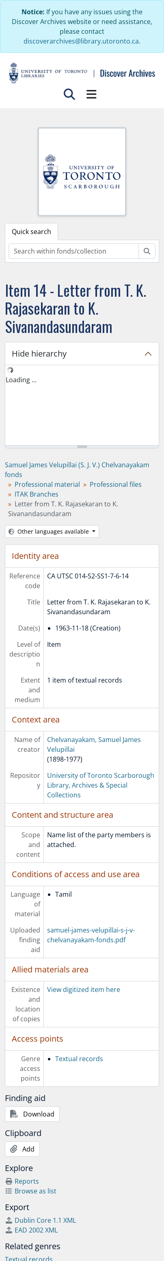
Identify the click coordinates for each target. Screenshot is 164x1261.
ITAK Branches (36, 494)
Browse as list (30, 1191)
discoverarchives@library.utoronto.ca (81, 41)
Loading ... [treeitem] (21, 379)
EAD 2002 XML (31, 1230)
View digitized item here (83, 989)
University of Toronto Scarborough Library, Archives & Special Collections (100, 785)
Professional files (116, 484)
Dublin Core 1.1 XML (40, 1220)
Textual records (79, 1058)
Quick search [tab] (31, 231)
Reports (22, 1181)
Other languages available (50, 531)
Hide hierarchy (39, 353)
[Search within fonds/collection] (74, 251)
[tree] (82, 406)
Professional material (47, 484)
